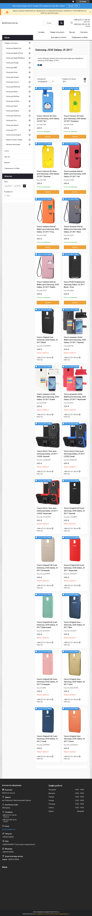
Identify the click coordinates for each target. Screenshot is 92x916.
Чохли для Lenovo (12, 82)
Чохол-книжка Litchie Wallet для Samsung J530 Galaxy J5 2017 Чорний (75, 340)
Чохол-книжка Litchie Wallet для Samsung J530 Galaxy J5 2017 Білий (48, 396)
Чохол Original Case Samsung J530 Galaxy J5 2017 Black (47, 340)
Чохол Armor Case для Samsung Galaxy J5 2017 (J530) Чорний (47, 454)
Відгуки (7, 162)
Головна (41, 32)
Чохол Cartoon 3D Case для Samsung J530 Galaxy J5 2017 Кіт (48, 118)
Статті (6, 151)
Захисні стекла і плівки (14, 140)
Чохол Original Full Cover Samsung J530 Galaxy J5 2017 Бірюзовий (47, 625)
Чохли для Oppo (12, 106)
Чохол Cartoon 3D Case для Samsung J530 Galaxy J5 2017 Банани (48, 174)
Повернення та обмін (80, 37)
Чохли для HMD (11, 67)
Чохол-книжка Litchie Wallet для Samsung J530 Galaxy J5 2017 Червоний (75, 396)
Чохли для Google (12, 63)
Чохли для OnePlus (13, 101)
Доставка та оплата (58, 37)
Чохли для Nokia (12, 92)
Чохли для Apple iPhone (14, 53)
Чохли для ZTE (11, 130)
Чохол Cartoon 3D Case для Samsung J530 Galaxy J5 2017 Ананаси (75, 118)
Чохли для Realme (12, 111)
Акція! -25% (73, 6)
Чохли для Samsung (13, 116)
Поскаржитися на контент (43, 914)
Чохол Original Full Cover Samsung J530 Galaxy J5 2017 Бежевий (47, 568)
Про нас (72, 32)
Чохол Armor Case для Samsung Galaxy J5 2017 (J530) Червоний (47, 511)
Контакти (84, 32)
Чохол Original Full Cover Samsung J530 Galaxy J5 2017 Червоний (74, 568)
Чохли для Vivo (11, 120)
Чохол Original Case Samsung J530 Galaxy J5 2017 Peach (74, 739)
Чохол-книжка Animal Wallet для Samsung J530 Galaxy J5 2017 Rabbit (48, 284)
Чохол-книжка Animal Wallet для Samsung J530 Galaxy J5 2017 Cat (75, 174)
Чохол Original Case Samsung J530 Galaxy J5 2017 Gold (74, 682)
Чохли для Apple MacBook (15, 58)
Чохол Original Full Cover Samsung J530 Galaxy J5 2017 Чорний (74, 511)
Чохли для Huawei (12, 77)
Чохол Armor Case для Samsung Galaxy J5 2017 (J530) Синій (74, 454)
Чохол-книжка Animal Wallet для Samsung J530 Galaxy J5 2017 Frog (48, 229)
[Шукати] (61, 23)
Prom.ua (56, 912)
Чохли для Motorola (13, 87)
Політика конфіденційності (60, 914)
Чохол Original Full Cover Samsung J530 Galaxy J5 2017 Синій (47, 739)
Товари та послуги (57, 32)
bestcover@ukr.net (8, 829)
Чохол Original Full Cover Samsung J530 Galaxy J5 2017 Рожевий (47, 682)
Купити (47, 137)
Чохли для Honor (12, 72)
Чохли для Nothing (12, 96)
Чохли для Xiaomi (12, 125)
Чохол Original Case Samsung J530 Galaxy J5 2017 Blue (74, 625)
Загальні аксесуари (13, 144)
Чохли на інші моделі (13, 135)
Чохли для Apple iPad (13, 48)
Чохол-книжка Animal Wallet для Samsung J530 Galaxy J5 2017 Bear (75, 229)
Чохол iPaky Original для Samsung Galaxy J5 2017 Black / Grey (74, 284)
